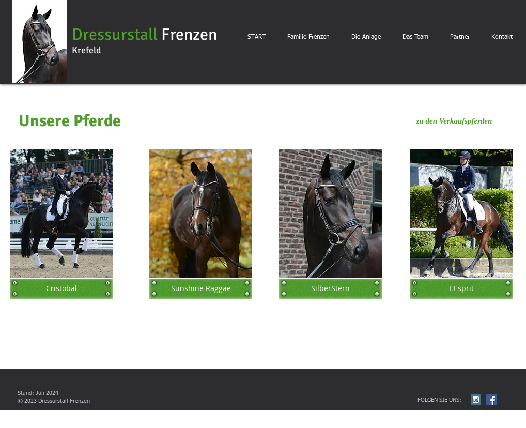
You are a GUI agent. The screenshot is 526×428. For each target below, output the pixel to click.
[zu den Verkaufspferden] (454, 121)
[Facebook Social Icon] (491, 399)
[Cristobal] (61, 288)
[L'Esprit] (461, 288)
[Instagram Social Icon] (476, 399)
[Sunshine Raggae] (200, 288)
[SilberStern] (330, 288)
